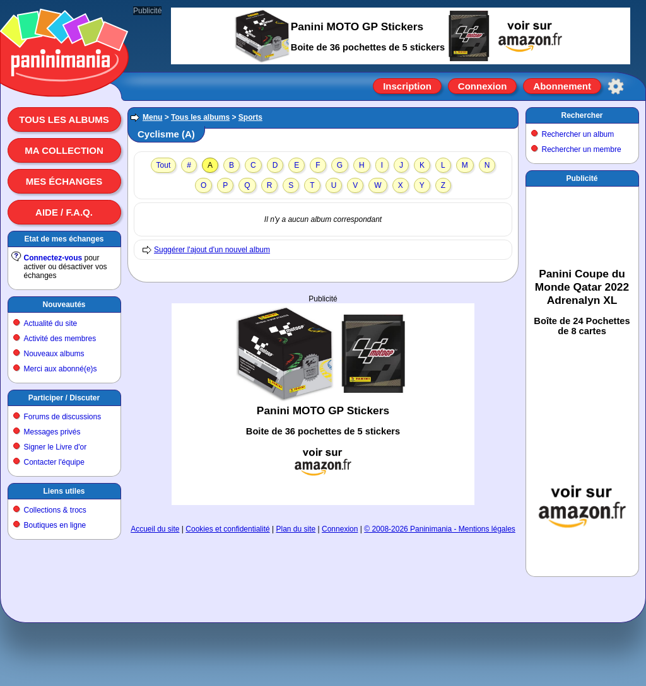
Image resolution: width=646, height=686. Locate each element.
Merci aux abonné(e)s (60, 368)
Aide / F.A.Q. (64, 212)
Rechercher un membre (581, 149)
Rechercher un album (578, 134)
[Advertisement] (323, 404)
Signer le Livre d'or (55, 447)
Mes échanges (64, 181)
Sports (250, 117)
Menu (152, 117)
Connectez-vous (53, 257)
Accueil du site (155, 529)
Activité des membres (60, 338)
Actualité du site (51, 323)
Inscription (407, 86)
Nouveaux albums (54, 353)
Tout (163, 165)
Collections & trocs (55, 510)
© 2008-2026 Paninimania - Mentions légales (439, 529)
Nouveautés (63, 304)
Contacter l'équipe (54, 462)
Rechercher (581, 115)
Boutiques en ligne (55, 525)
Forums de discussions (63, 416)
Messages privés (52, 431)
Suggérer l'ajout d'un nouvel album (212, 249)
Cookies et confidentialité (227, 529)
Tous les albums (64, 119)
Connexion (482, 86)
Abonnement (562, 86)
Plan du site (296, 529)
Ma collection (64, 150)
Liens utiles (64, 491)
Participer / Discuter (64, 397)
